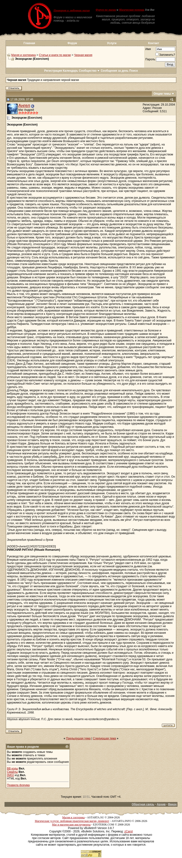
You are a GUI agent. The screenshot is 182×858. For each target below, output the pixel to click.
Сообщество (89, 70)
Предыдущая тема (78, 738)
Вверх (172, 804)
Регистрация (53, 70)
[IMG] (10, 775)
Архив (161, 804)
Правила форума (18, 785)
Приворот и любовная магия (72, 10)
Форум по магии (106, 9)
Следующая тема (104, 738)
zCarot (128, 831)
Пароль (150, 59)
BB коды (12, 768)
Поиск (133, 70)
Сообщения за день (114, 70)
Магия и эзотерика (23, 55)
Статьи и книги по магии (55, 55)
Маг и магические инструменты (71, 824)
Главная (29, 43)
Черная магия (83, 55)
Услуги (112, 43)
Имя (148, 49)
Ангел (24, 105)
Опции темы (162, 93)
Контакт (153, 43)
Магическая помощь (131, 9)
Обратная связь (143, 804)
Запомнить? (165, 54)
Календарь (70, 70)
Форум (72, 43)
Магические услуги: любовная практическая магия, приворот (72, 821)
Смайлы (12, 772)
